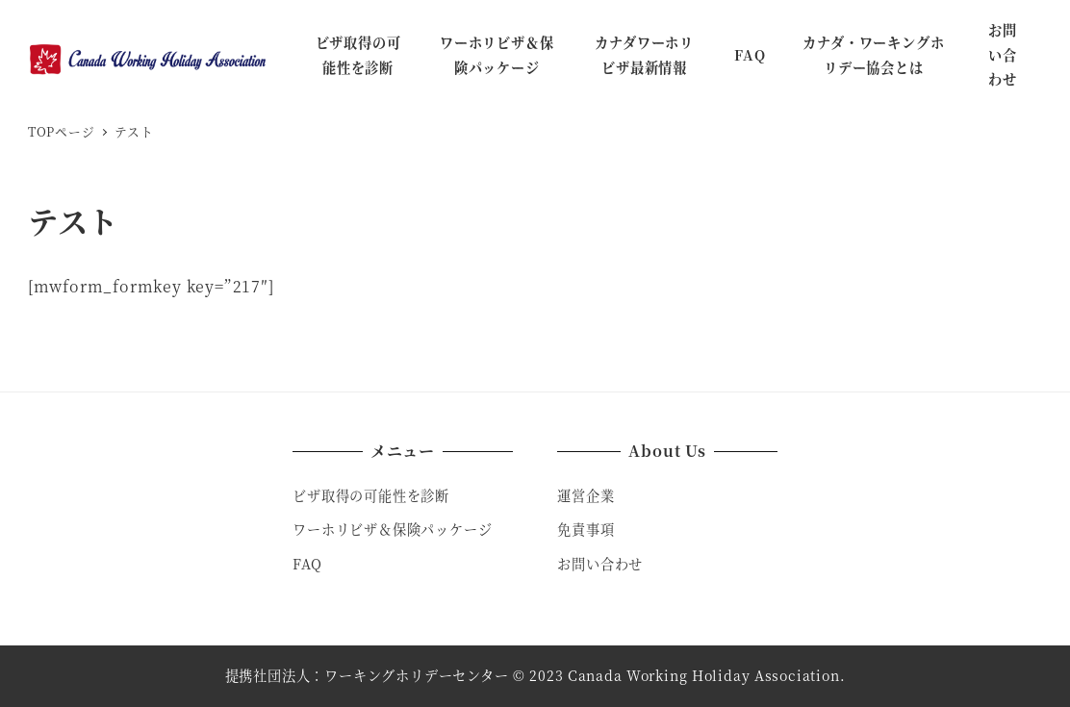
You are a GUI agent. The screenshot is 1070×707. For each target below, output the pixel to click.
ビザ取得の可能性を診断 (371, 495)
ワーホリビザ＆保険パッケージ (392, 529)
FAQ (307, 563)
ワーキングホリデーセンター (416, 675)
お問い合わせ (600, 563)
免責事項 (585, 529)
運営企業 (585, 495)
